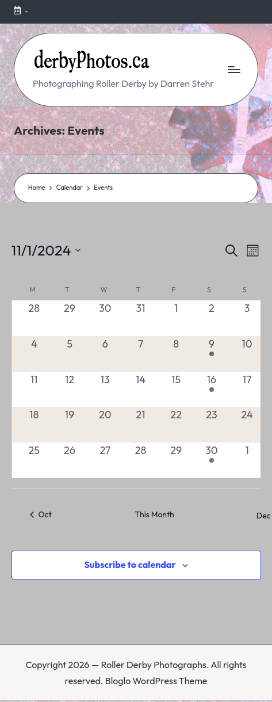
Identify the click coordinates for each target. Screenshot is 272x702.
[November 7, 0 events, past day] (141, 354)
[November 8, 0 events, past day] (176, 354)
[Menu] (233, 69)
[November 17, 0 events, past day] (247, 389)
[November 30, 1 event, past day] (211, 460)
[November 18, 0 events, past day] (34, 424)
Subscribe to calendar (129, 564)
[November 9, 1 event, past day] (211, 354)
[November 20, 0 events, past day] (105, 424)
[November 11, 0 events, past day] (34, 389)
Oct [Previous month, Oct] (41, 514)
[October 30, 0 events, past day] (105, 318)
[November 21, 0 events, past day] (141, 424)
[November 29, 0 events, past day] (176, 460)
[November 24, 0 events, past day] (247, 424)
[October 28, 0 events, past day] (34, 318)
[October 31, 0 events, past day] (141, 318)
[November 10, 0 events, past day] (247, 354)
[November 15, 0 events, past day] (176, 389)
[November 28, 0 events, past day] (141, 460)
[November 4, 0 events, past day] (34, 354)
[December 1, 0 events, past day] (247, 460)
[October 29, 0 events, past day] (69, 318)
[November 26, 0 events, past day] (69, 460)
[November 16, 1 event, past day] (211, 389)
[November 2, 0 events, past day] (211, 318)
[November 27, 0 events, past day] (105, 460)
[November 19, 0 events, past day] (69, 424)
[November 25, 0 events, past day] (34, 460)
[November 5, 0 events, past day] (69, 354)
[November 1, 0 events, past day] (176, 318)
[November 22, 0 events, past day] (176, 424)
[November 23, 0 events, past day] (211, 424)
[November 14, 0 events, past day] (141, 389)
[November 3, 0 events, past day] (247, 318)
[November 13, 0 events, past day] (105, 389)
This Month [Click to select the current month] (154, 514)
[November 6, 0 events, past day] (105, 354)
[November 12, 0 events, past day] (69, 389)
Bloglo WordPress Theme (156, 680)
